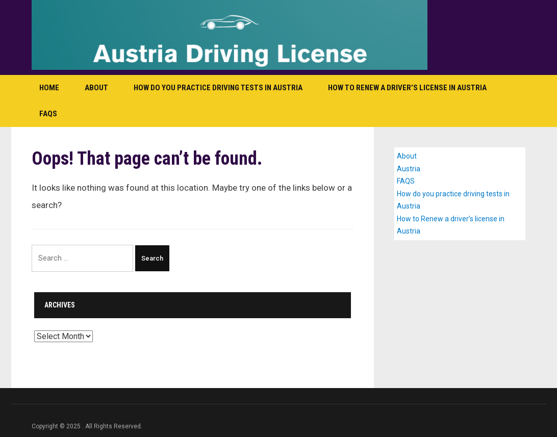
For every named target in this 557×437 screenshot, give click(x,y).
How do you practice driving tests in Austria (218, 87)
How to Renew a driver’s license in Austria (407, 87)
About (96, 87)
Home (49, 87)
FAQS (48, 113)
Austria (408, 169)
